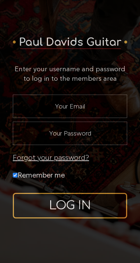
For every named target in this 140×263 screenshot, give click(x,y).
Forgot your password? (51, 157)
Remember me (39, 175)
